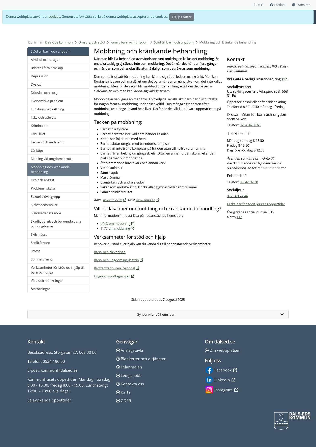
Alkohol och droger (45, 59)
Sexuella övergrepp (45, 196)
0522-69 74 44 (237, 196)
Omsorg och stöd (91, 42)
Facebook (221, 370)
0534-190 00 (54, 361)
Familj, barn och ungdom (129, 42)
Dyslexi (36, 84)
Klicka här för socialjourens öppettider (256, 204)
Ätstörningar (40, 289)
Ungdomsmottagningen (112, 276)
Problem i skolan (43, 188)
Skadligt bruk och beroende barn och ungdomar (56, 223)
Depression (39, 76)
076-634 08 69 (250, 125)
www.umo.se (145, 200)
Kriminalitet (40, 125)
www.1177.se (112, 200)
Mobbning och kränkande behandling (50, 169)
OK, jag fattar (182, 17)
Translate (301, 5)
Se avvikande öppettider (49, 400)
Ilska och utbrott (43, 117)
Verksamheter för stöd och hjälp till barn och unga (57, 270)
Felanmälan (129, 367)
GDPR (123, 400)
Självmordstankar (44, 205)
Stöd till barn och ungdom (174, 42)
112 (284, 79)
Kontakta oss (130, 384)
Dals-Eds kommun (59, 42)
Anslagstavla (129, 350)
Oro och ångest (42, 180)
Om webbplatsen (223, 350)
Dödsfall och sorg (44, 92)
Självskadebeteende (46, 213)
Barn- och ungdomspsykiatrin (116, 260)
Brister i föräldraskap (47, 68)
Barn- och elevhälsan (110, 252)
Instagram (222, 389)
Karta (123, 392)
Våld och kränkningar (47, 280)
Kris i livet (38, 134)
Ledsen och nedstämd (47, 142)
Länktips (37, 150)
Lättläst (278, 5)
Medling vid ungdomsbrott (51, 159)
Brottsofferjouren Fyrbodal (114, 268)
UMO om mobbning (115, 223)
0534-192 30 (249, 182)
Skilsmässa (39, 234)
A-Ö (258, 5)
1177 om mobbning (115, 228)
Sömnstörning (42, 259)
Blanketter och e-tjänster (141, 358)
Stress (35, 251)
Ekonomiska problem (47, 101)
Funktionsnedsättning (47, 109)
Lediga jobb (129, 375)
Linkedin (220, 380)
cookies (54, 16)
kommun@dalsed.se (59, 370)
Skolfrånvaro (40, 243)
